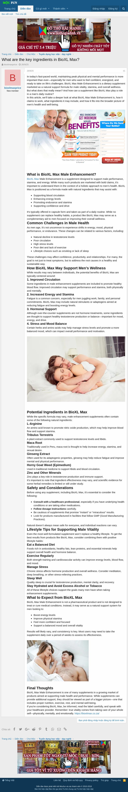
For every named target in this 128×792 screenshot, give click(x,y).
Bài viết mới (7, 14)
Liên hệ (57, 780)
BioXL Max (34, 178)
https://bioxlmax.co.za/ (87, 715)
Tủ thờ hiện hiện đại (85, 789)
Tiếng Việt (8, 780)
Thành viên (59, 8)
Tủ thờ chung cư (69, 789)
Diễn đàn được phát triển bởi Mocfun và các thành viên (64, 787)
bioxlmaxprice (10, 64)
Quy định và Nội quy (73, 780)
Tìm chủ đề (21, 14)
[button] (48, 8)
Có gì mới (41, 8)
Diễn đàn (25, 8)
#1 (123, 71)
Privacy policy (91, 780)
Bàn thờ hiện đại (41, 789)
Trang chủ (9, 8)
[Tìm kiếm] (123, 8)
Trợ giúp (105, 780)
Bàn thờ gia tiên (55, 789)
